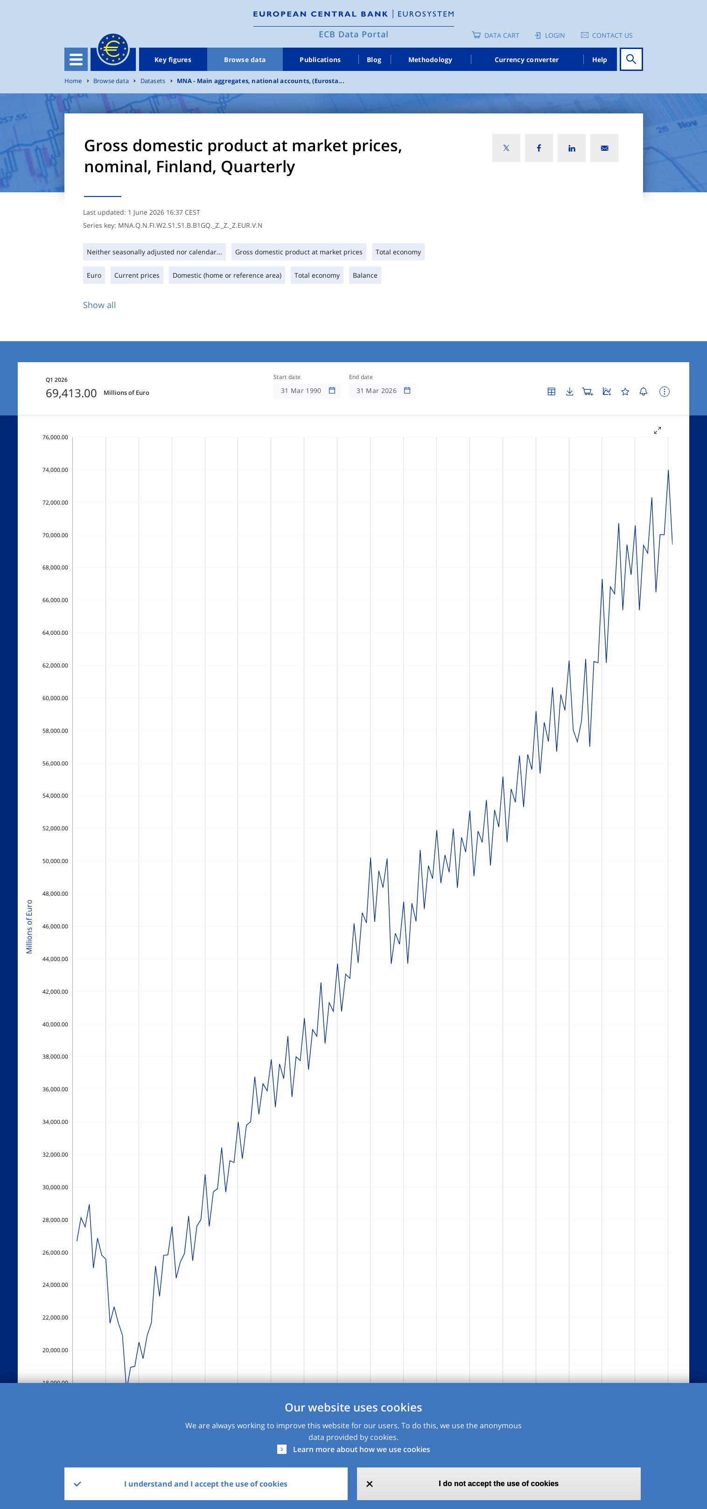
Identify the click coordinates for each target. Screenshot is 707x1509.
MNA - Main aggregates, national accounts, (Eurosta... (260, 81)
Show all (99, 304)
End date (361, 377)
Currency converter (527, 59)
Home (73, 81)
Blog (374, 59)
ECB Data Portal (354, 34)
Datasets (153, 81)
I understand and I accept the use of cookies (205, 1484)
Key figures (172, 59)
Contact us (612, 35)
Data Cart (501, 35)
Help (600, 59)
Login (555, 35)
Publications (320, 59)
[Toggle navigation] (76, 59)
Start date (287, 377)
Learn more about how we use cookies (361, 1449)
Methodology (430, 59)
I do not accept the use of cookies (499, 1484)
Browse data (245, 59)
